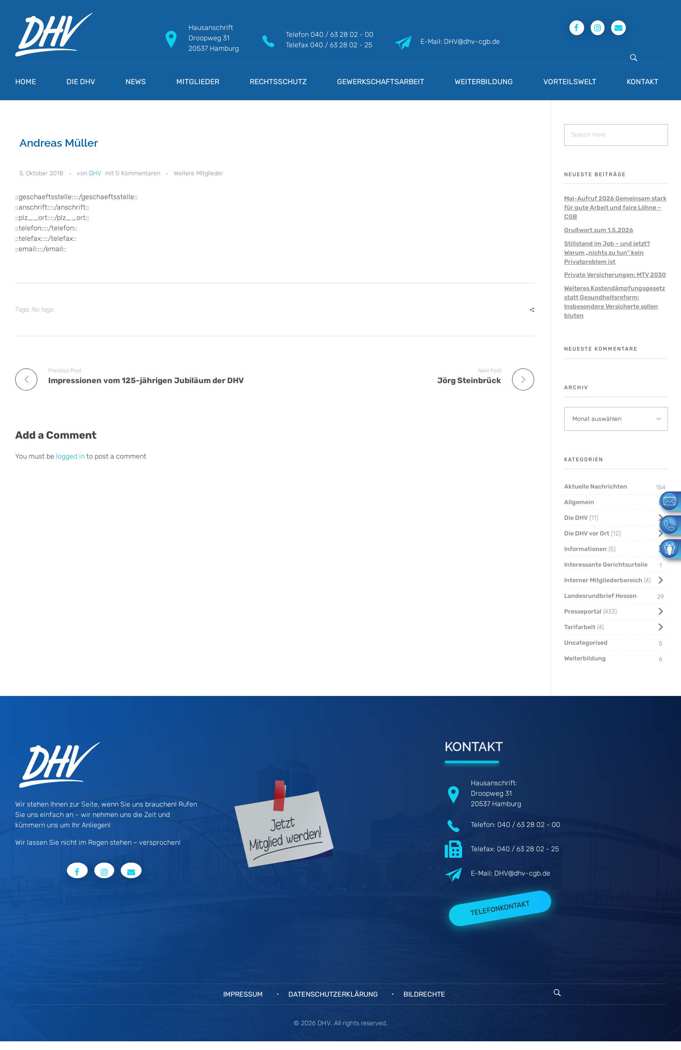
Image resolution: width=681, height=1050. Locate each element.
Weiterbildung (585, 658)
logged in (71, 456)
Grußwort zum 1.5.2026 (598, 230)
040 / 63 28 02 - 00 (342, 34)
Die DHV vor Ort (586, 533)
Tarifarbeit (579, 627)
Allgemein (579, 502)
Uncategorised (586, 642)
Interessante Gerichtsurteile (606, 564)
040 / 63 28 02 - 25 (341, 45)
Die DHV (576, 518)
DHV (95, 173)
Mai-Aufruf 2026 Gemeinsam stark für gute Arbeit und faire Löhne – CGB (615, 207)
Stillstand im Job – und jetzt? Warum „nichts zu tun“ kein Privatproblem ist (607, 253)
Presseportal (583, 611)
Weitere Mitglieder (198, 173)
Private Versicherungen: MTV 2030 (615, 275)
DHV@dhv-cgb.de (522, 873)
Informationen (585, 549)
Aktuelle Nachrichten (595, 486)
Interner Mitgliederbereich (603, 580)
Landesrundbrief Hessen (600, 596)
